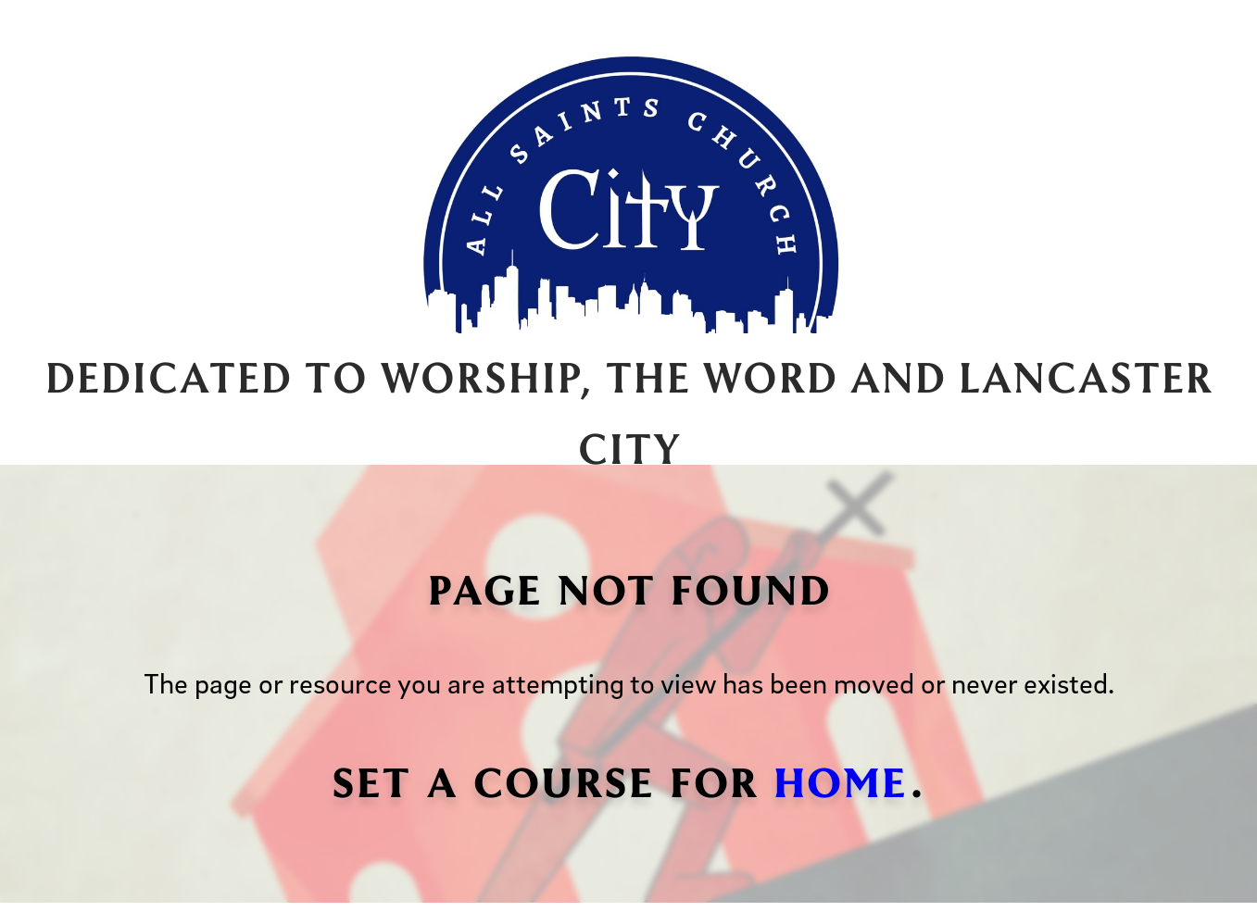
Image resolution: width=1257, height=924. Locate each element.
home (840, 779)
